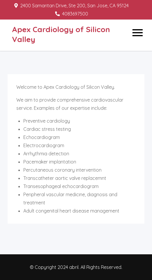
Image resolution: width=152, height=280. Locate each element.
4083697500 (71, 14)
